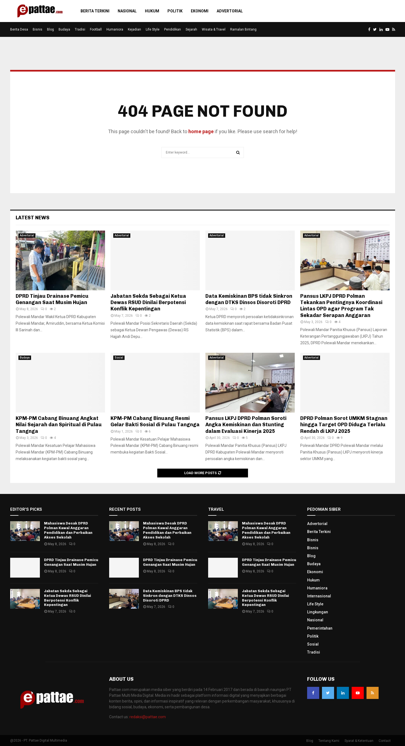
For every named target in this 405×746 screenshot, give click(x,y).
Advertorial (230, 11)
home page (201, 131)
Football (96, 29)
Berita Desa (19, 29)
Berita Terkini (95, 11)
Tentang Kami (328, 741)
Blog (50, 29)
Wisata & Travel (213, 29)
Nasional (127, 11)
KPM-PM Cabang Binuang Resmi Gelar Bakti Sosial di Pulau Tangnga (155, 421)
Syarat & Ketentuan (359, 741)
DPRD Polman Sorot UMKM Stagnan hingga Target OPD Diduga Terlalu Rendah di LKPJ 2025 (343, 424)
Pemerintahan (319, 628)
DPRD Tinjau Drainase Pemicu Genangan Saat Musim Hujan (52, 299)
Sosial (119, 357)
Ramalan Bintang (243, 29)
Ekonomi (199, 11)
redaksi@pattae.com (148, 717)
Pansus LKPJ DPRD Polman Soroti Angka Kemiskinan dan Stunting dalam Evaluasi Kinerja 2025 (245, 424)
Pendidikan (172, 29)
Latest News (32, 218)
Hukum (152, 11)
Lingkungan (317, 612)
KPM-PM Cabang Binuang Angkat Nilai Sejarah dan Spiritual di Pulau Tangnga (59, 424)
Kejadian (134, 29)
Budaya (64, 29)
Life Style (152, 29)
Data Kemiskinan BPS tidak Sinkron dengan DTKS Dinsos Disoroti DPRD (248, 299)
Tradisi (80, 29)
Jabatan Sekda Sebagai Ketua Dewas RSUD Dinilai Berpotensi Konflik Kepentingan (148, 302)
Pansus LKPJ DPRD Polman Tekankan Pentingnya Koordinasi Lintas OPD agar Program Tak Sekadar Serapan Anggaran (341, 305)
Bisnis (37, 29)
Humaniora (114, 29)
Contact (385, 741)
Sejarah (191, 29)
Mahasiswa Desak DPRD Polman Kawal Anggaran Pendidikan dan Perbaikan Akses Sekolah (68, 530)
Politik (175, 11)
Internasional (319, 596)
